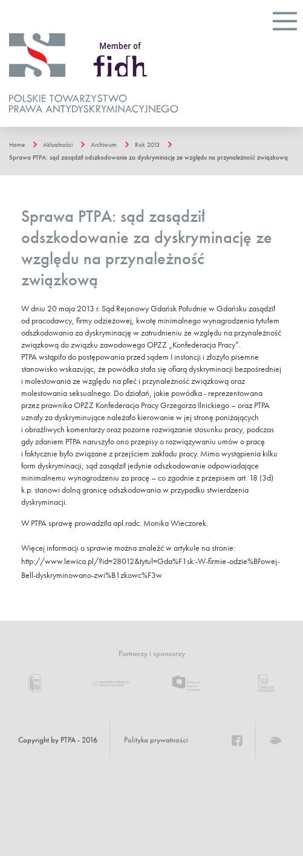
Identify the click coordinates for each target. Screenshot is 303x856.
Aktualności (58, 144)
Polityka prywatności (156, 740)
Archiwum (104, 144)
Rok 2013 (147, 144)
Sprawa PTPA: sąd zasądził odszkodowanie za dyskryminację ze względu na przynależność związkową (148, 157)
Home (17, 144)
